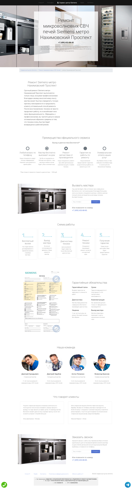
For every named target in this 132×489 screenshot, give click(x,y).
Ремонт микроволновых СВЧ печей (49, 70)
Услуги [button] (41, 2)
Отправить (95, 202)
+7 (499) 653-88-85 (66, 43)
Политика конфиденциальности (58, 474)
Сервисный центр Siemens (29, 70)
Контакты (90, 2)
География (50, 2)
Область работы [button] (77, 474)
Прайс (82, 2)
